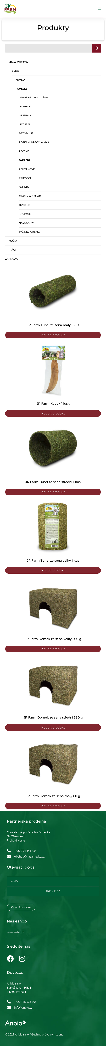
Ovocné (24, 205)
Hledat (98, 48)
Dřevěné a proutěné (33, 97)
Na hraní (25, 106)
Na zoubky (26, 222)
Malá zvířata (18, 62)
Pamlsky (21, 88)
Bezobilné (26, 133)
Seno (15, 70)
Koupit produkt (53, 335)
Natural (25, 124)
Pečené (24, 151)
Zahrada (11, 258)
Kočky (13, 240)
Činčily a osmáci (30, 196)
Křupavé (25, 214)
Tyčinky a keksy (29, 231)
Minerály (25, 115)
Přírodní (25, 178)
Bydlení (24, 160)
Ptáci (12, 249)
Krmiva (20, 79)
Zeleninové (27, 169)
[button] (100, 9)
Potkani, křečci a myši (34, 142)
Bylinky (24, 187)
